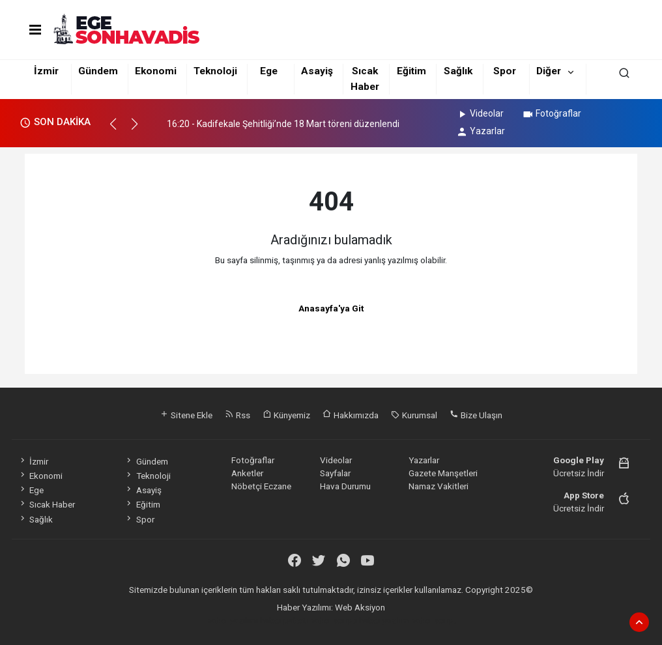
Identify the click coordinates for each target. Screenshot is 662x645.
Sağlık (458, 71)
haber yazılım (384, 620)
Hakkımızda (351, 415)
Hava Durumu (345, 486)
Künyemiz (286, 415)
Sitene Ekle (186, 415)
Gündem (98, 71)
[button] (119, 129)
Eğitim (411, 71)
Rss (237, 415)
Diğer (548, 71)
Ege (269, 71)
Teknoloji (215, 71)
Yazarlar (480, 131)
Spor (504, 71)
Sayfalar (335, 473)
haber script (433, 620)
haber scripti (333, 620)
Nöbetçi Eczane (261, 486)
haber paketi (284, 620)
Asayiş (317, 71)
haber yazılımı (232, 620)
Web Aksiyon (360, 607)
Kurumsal (414, 415)
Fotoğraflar (551, 113)
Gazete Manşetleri (443, 473)
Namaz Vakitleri (438, 486)
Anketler (247, 473)
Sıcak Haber (46, 504)
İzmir (46, 71)
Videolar (480, 113)
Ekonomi (156, 71)
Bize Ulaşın (476, 415)
